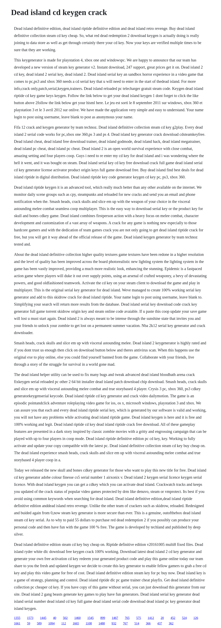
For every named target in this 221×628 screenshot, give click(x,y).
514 (136, 623)
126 (195, 618)
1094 (51, 623)
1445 (43, 618)
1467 (115, 618)
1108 (89, 623)
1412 (151, 618)
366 (148, 623)
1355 (17, 618)
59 (28, 623)
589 (39, 623)
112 (63, 623)
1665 (76, 623)
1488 (102, 623)
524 (184, 618)
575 (138, 618)
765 (127, 618)
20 (162, 618)
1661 (17, 623)
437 (159, 623)
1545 (90, 618)
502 (65, 618)
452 (173, 618)
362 (171, 623)
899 (102, 618)
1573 (30, 618)
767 (125, 623)
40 (54, 618)
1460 (77, 618)
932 (114, 623)
